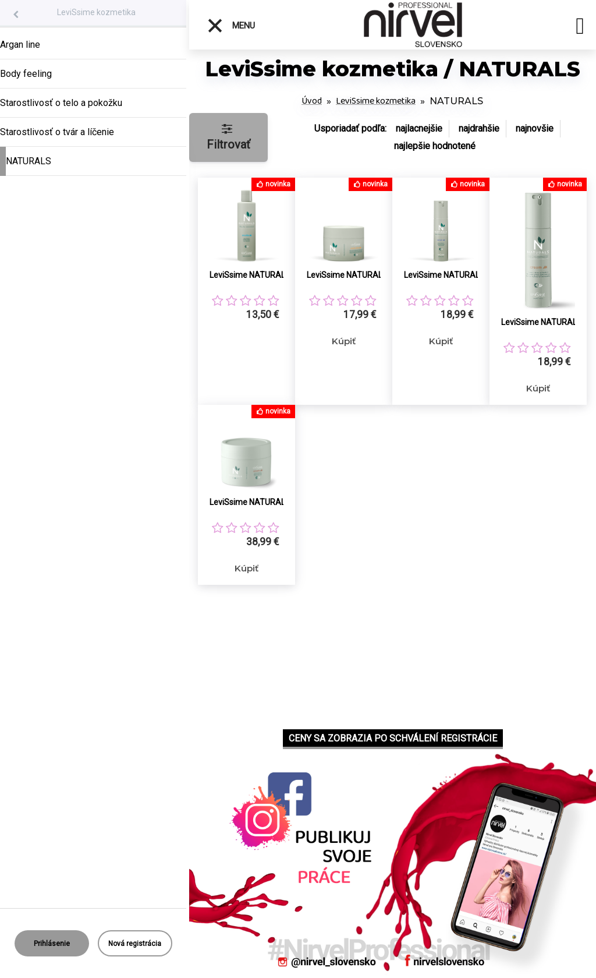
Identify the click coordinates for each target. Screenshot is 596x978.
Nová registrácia (134, 944)
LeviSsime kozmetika (96, 12)
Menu (231, 26)
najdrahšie (479, 128)
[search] (580, 28)
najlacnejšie (419, 128)
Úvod (311, 101)
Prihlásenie (52, 944)
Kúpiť (344, 341)
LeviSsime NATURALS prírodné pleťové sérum (454, 275)
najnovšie (535, 128)
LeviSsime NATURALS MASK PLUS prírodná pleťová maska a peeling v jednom (357, 275)
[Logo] (412, 24)
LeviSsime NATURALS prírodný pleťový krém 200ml (260, 502)
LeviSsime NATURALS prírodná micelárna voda (260, 275)
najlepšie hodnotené (435, 145)
